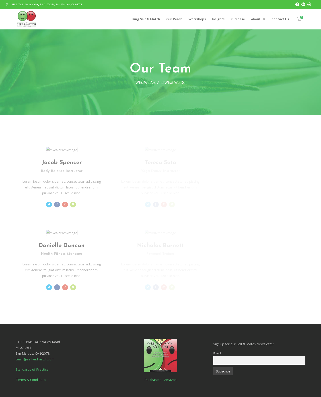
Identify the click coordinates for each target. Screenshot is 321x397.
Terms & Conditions (31, 379)
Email (217, 353)
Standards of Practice (32, 369)
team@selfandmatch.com (35, 359)
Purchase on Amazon (160, 379)
